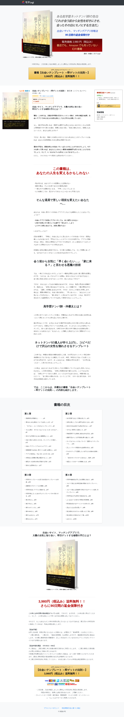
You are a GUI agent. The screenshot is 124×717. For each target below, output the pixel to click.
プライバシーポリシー (51, 708)
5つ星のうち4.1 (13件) (47, 96)
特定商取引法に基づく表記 (71, 708)
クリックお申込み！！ (107, 106)
